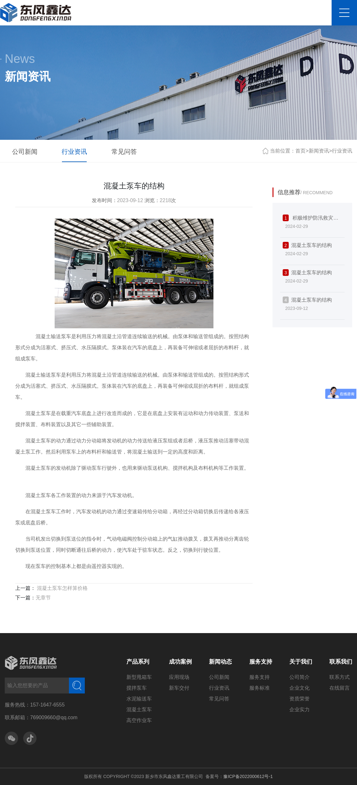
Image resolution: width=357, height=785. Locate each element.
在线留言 (339, 688)
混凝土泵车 (139, 709)
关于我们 (300, 662)
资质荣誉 (299, 698)
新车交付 (179, 688)
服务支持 (260, 662)
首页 (300, 151)
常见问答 (124, 151)
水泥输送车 (139, 698)
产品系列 (137, 662)
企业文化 (299, 688)
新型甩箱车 (139, 677)
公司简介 (299, 677)
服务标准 (259, 688)
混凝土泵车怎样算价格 (62, 588)
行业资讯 (74, 151)
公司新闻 (24, 151)
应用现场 (179, 677)
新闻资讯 (319, 151)
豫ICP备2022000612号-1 (248, 776)
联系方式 (339, 677)
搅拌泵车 (136, 688)
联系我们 (340, 662)
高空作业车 (139, 720)
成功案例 (180, 662)
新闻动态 (220, 662)
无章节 (43, 597)
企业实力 (299, 709)
